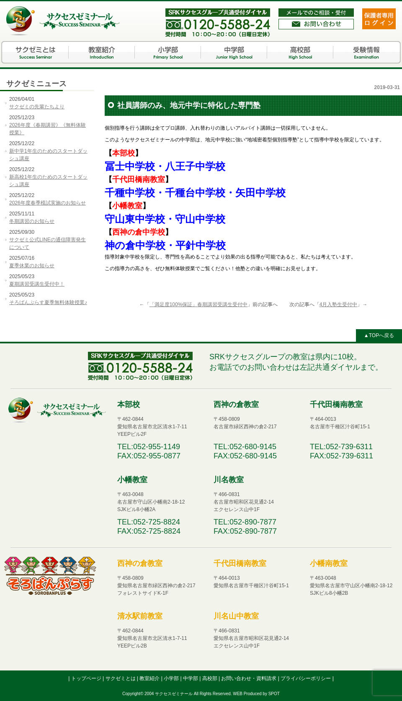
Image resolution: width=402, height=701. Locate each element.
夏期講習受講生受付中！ (36, 284)
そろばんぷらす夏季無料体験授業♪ (48, 302)
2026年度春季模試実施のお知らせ (47, 203)
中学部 (234, 52)
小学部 (168, 52)
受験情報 (366, 52)
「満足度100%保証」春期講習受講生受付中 (198, 304)
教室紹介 (102, 52)
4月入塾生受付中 (339, 304)
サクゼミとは (36, 52)
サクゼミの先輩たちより (36, 107)
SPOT (274, 693)
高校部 (300, 52)
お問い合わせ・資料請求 (249, 678)
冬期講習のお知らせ (31, 221)
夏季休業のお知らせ (31, 266)
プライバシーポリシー (306, 678)
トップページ (87, 678)
